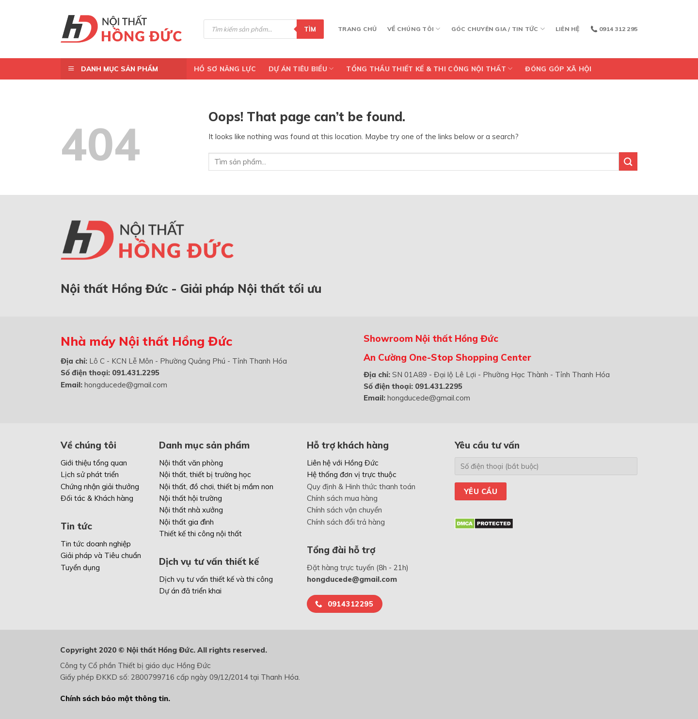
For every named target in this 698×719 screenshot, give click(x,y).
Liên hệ (567, 28)
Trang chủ (357, 28)
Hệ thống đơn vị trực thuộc (352, 474)
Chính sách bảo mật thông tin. (115, 698)
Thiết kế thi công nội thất (200, 533)
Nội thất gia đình (186, 522)
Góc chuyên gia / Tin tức (498, 28)
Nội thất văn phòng (191, 462)
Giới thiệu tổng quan (94, 462)
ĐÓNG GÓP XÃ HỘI (558, 68)
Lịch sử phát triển (90, 474)
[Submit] (628, 161)
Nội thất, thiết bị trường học (205, 474)
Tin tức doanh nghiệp (96, 543)
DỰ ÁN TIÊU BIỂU (301, 68)
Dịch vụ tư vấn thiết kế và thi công (216, 579)
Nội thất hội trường (190, 498)
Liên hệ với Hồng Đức (343, 462)
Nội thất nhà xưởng (191, 509)
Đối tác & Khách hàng (97, 498)
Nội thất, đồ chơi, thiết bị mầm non (216, 486)
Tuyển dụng (80, 567)
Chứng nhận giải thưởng (100, 486)
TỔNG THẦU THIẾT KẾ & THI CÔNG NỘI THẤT (429, 68)
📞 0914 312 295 (613, 28)
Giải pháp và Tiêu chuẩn (101, 555)
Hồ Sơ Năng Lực (225, 68)
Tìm (310, 29)
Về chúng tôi (413, 28)
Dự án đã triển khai (190, 590)
